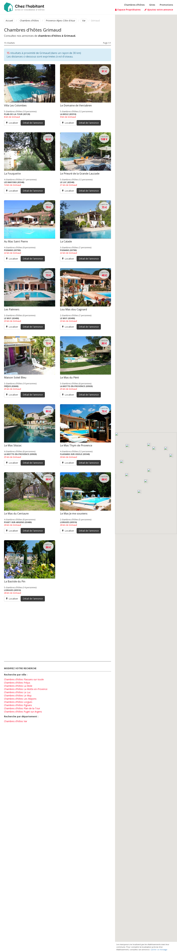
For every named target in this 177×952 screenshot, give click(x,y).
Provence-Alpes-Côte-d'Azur (60, 20)
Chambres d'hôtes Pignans (18, 705)
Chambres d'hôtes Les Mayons (20, 698)
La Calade (66, 241)
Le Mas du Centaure (16, 513)
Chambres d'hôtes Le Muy (17, 695)
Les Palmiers (11, 309)
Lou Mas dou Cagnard (73, 309)
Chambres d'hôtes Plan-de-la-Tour (22, 708)
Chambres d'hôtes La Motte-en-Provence (25, 689)
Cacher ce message (159, 949)
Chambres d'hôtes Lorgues (18, 701)
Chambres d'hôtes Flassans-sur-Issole (24, 679)
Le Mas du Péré (69, 377)
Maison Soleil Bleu (15, 377)
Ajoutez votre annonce (159, 9)
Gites (152, 4)
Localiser (12, 122)
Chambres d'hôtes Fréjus (17, 682)
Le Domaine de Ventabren (76, 105)
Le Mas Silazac (13, 445)
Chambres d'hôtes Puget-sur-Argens (23, 711)
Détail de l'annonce (33, 122)
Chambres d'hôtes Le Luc (17, 692)
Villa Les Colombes (15, 105)
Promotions (166, 4)
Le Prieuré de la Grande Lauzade (79, 173)
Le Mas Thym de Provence (76, 445)
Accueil (9, 20)
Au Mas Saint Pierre (16, 241)
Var (84, 20)
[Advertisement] (57, 630)
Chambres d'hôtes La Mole (18, 685)
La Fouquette (12, 173)
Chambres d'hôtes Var (15, 721)
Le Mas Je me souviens (73, 513)
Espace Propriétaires (128, 9)
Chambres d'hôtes (134, 4)
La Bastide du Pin (14, 581)
